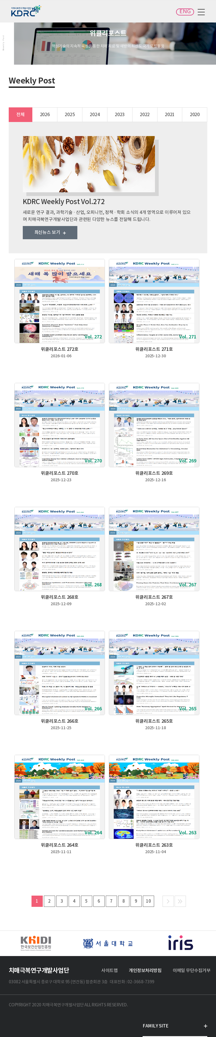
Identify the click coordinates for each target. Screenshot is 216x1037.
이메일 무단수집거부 (191, 970)
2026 (45, 114)
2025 (70, 114)
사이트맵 (109, 970)
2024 (95, 114)
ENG (185, 11)
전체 (20, 114)
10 (148, 901)
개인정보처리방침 (145, 970)
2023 (120, 114)
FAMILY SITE (155, 1026)
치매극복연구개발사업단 (26, 10)
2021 (170, 114)
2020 (195, 114)
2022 (145, 114)
